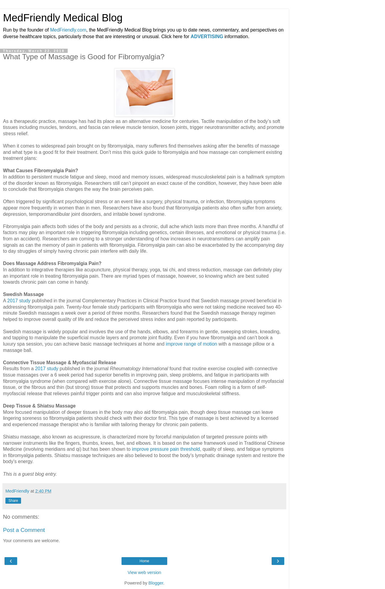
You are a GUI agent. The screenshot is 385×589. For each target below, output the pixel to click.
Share (13, 501)
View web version (144, 572)
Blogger (156, 583)
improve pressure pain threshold (166, 449)
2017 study (18, 300)
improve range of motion (191, 343)
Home (144, 561)
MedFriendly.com (68, 29)
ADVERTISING (207, 36)
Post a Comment (24, 530)
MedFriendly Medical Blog (62, 17)
